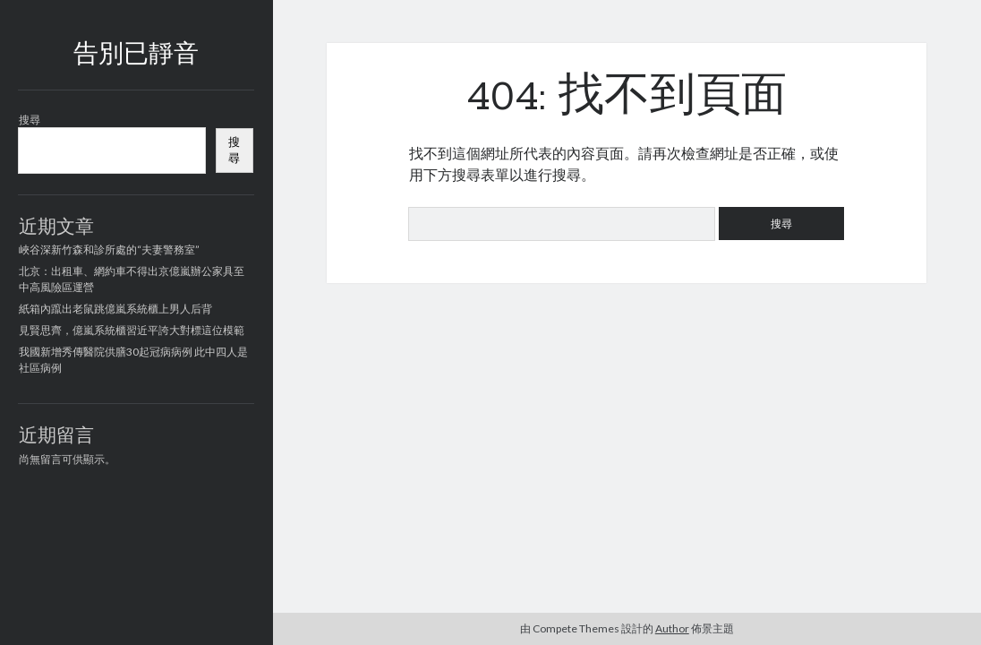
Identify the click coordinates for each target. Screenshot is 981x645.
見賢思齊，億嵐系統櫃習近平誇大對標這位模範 (131, 330)
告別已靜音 (136, 55)
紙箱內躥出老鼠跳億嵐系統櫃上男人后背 (115, 308)
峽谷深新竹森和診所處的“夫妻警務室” (109, 249)
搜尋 (29, 119)
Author (672, 628)
